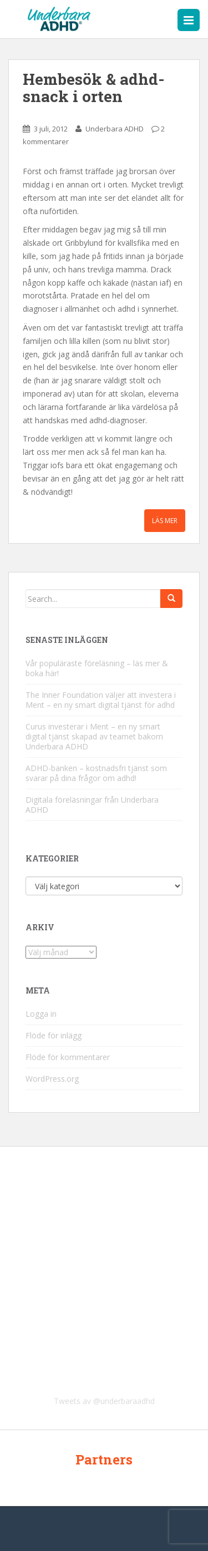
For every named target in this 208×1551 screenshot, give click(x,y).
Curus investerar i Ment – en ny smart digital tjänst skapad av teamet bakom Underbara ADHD (94, 736)
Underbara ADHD (114, 129)
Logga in (41, 1013)
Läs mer (164, 520)
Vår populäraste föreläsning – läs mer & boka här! (97, 668)
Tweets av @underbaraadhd (104, 1401)
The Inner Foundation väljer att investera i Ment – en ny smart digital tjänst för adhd (101, 700)
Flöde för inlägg (54, 1035)
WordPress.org (52, 1078)
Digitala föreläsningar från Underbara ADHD (92, 804)
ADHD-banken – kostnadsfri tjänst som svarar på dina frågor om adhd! (96, 773)
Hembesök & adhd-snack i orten (94, 88)
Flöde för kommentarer (68, 1057)
